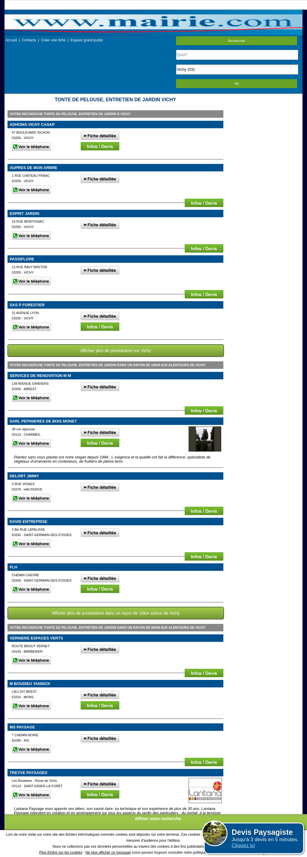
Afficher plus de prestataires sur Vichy (115, 350)
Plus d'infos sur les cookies (60, 852)
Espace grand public (86, 40)
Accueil (11, 40)
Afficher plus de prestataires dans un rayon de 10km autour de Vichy (116, 613)
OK (236, 83)
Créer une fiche (53, 40)
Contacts (29, 40)
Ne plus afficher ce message (108, 852)
